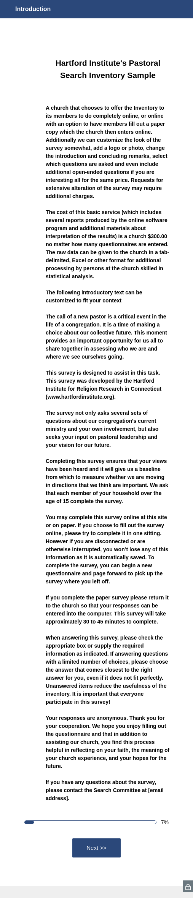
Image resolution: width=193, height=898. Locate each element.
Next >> (96, 847)
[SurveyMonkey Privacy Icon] (188, 886)
